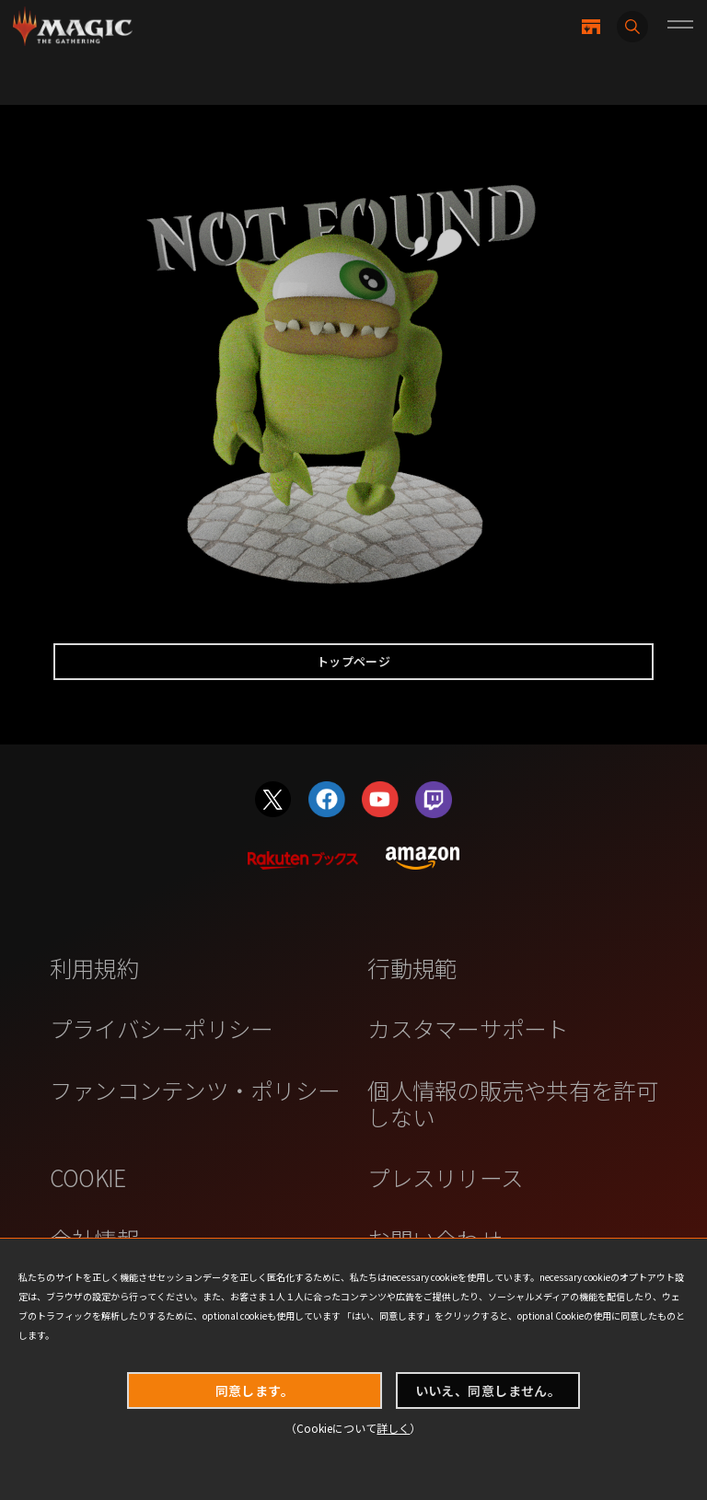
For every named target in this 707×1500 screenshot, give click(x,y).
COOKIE (88, 1177)
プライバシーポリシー (161, 1027)
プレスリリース (445, 1177)
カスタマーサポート (467, 1027)
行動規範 (412, 967)
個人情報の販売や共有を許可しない (512, 1103)
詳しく (393, 1428)
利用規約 (94, 967)
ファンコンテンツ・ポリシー (195, 1089)
